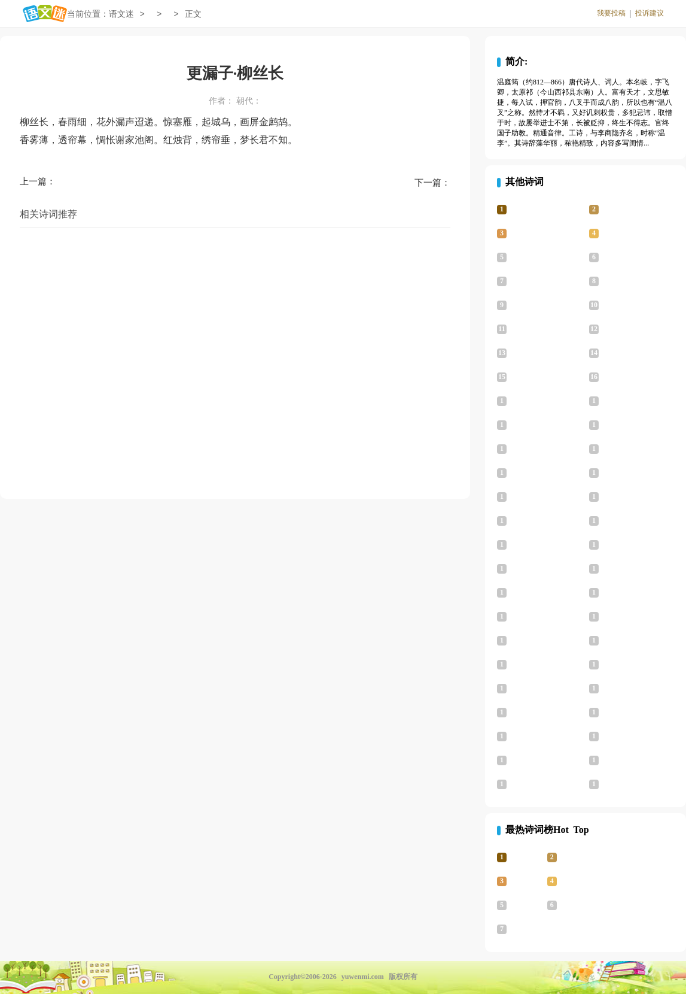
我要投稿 (611, 13)
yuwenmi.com (363, 976)
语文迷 (121, 14)
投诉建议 (649, 13)
